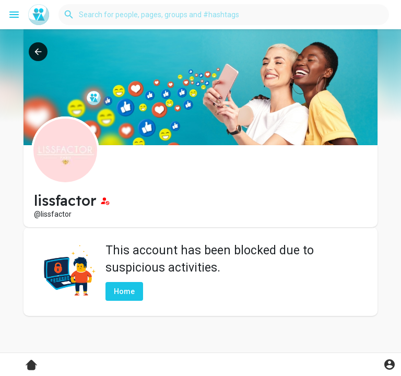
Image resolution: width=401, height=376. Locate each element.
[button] (223, 14)
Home (124, 291)
